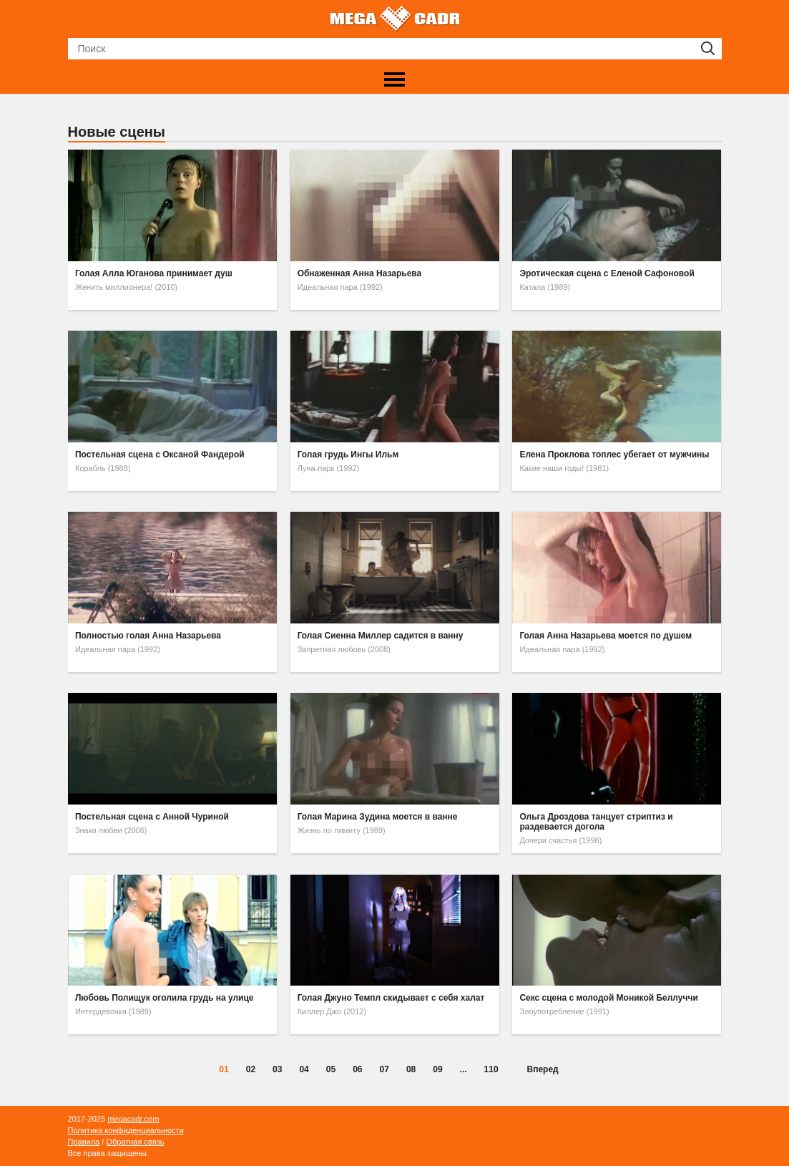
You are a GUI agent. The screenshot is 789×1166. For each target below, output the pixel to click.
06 (357, 1069)
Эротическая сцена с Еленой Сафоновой (606, 273)
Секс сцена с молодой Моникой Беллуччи (608, 998)
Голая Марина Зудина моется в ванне (378, 817)
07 (384, 1069)
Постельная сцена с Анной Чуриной (152, 817)
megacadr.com (133, 1118)
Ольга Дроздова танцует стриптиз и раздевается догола (595, 822)
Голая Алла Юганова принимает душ (153, 273)
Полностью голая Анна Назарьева (148, 636)
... (463, 1069)
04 (303, 1069)
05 (330, 1069)
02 (250, 1069)
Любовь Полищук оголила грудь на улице (164, 998)
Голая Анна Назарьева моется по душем (605, 636)
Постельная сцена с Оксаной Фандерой (160, 455)
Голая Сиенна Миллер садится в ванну (381, 636)
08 (411, 1069)
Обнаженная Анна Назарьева (360, 273)
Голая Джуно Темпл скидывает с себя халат (391, 998)
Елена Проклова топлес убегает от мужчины (614, 455)
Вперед (543, 1069)
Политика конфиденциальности (126, 1130)
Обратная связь (135, 1141)
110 (491, 1069)
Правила (84, 1141)
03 (277, 1069)
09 (437, 1069)
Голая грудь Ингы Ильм (348, 455)
